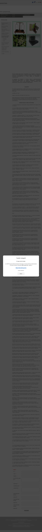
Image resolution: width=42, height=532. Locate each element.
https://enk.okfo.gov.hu (21, 267)
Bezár (21, 273)
